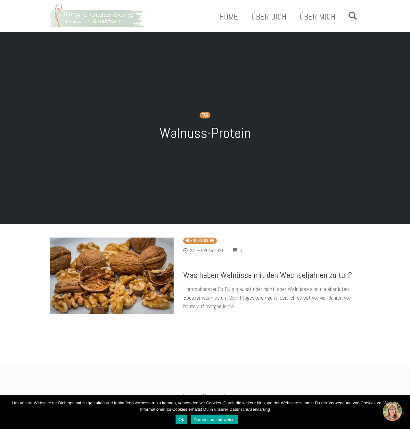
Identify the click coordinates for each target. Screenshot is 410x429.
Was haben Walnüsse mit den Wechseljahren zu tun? (267, 275)
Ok (181, 419)
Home (228, 16)
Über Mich (317, 16)
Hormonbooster (200, 240)
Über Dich (268, 16)
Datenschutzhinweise (214, 419)
